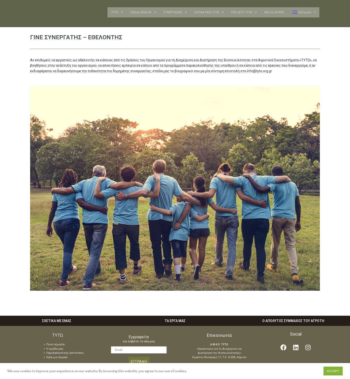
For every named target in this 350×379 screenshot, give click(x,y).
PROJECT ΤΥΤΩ (244, 13)
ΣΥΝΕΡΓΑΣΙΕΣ (175, 13)
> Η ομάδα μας (53, 349)
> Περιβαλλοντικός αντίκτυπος (64, 353)
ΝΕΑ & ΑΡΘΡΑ (274, 13)
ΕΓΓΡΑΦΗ (139, 362)
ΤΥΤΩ (117, 13)
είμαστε (59, 345)
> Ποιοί (49, 345)
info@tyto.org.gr (259, 72)
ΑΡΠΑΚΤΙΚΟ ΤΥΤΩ (209, 13)
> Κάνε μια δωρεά (55, 358)
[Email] (139, 351)
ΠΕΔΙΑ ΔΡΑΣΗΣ (143, 13)
